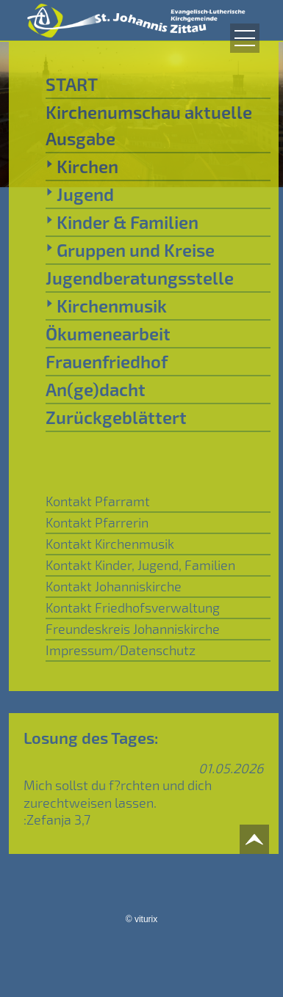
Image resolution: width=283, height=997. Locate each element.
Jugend (80, 194)
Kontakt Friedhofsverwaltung (133, 607)
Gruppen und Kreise (130, 249)
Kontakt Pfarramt (98, 501)
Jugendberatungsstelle (140, 277)
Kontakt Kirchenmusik (110, 544)
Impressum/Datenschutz (121, 650)
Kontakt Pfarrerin (97, 522)
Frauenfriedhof (107, 361)
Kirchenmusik (106, 305)
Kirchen (82, 166)
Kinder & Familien (122, 222)
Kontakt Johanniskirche (114, 586)
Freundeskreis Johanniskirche (133, 629)
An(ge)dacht (96, 389)
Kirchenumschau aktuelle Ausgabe (149, 125)
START (72, 84)
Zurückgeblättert (116, 417)
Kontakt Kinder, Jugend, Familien (140, 565)
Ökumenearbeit (108, 333)
